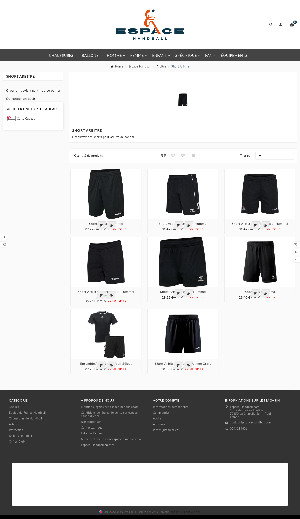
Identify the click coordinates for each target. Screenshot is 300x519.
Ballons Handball (20, 435)
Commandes (161, 412)
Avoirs (157, 418)
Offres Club (17, 441)
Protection (16, 430)
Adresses (159, 424)
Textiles (14, 407)
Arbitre (14, 424)
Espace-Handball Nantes (98, 445)
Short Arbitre (20, 76)
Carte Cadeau (26, 118)
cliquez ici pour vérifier (185, 511)
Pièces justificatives (166, 430)
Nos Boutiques (91, 421)
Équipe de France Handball (27, 412)
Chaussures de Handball (25, 418)
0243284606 (238, 428)
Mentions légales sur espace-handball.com (110, 407)
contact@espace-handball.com (251, 422)
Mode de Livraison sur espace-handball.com (111, 439)
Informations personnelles (171, 407)
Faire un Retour (91, 433)
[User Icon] (281, 24)
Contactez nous (91, 427)
